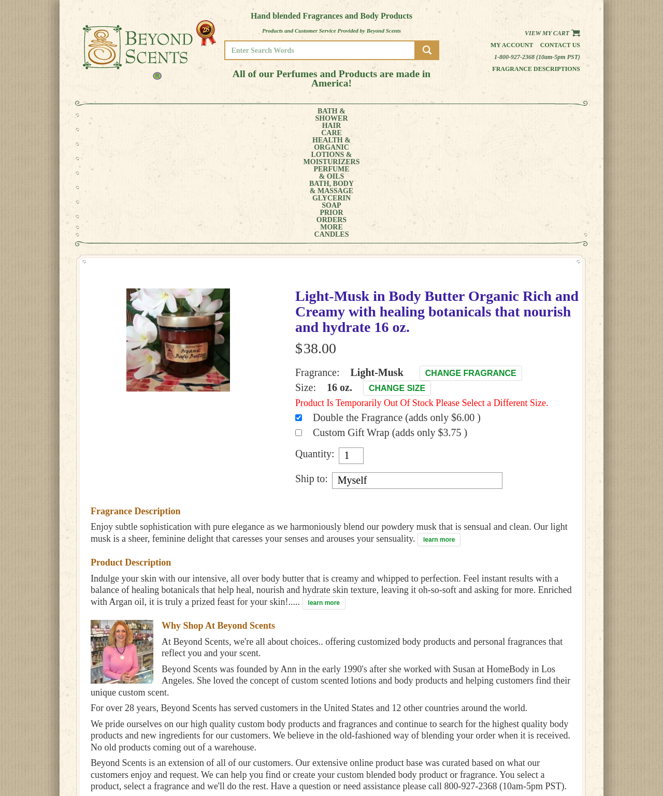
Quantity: (315, 337)
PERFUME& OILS (315, 115)
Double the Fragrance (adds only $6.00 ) (397, 301)
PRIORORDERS (464, 115)
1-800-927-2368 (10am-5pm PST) (537, 57)
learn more (439, 423)
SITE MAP (538, 760)
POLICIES (538, 745)
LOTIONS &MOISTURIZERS (257, 115)
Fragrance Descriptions (536, 69)
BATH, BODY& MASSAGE (365, 115)
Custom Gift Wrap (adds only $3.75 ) (390, 316)
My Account (512, 45)
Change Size (397, 272)
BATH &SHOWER (121, 115)
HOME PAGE (541, 731)
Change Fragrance (470, 257)
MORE (501, 115)
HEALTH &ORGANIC (199, 115)
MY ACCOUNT (543, 738)
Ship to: (311, 362)
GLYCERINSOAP (418, 115)
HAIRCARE (159, 115)
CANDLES (541, 115)
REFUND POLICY (547, 753)
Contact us (560, 45)
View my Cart (552, 33)
